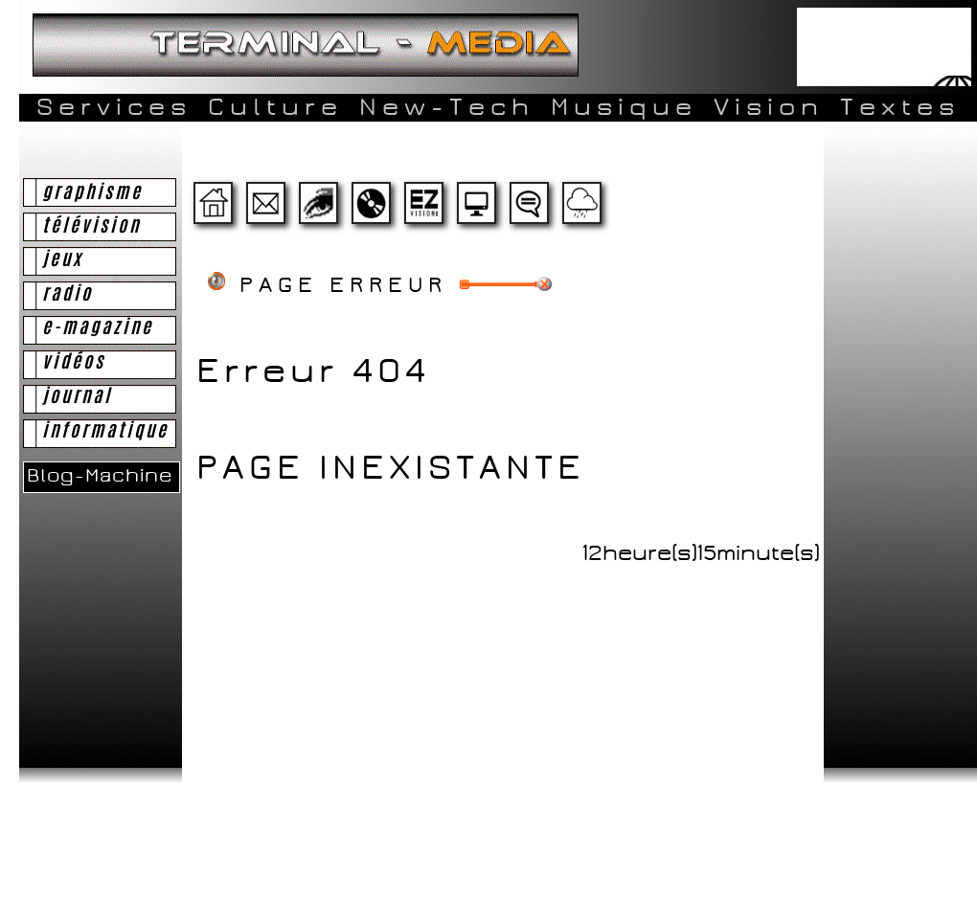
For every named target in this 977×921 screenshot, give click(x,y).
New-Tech (446, 107)
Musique (624, 107)
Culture (275, 107)
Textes (900, 107)
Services (114, 107)
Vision (769, 107)
